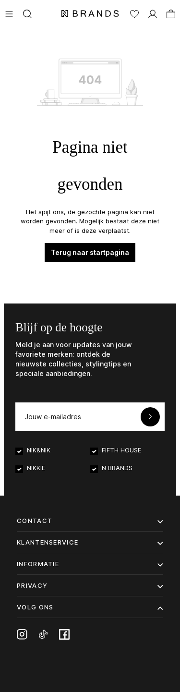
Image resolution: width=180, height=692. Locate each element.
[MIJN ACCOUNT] (153, 13)
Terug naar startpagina (90, 252)
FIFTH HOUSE (121, 450)
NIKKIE (36, 468)
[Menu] (9, 13)
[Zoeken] (27, 13)
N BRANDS (117, 468)
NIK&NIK (38, 450)
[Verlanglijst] (134, 13)
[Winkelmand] (171, 13)
